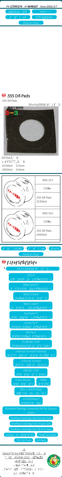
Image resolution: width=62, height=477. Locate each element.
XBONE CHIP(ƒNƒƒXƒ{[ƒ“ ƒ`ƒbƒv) (31, 372)
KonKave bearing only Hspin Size (31, 423)
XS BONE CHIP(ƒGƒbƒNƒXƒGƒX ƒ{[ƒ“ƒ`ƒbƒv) (31, 344)
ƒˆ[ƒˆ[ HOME (12, 248)
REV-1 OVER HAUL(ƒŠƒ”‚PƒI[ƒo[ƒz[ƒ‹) (31, 391)
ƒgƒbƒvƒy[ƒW (17, 11)
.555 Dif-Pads (23, 440)
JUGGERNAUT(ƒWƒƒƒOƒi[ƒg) (31, 401)
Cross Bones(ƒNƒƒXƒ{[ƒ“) (23, 382)
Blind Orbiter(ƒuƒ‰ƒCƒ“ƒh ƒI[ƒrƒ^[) (31, 296)
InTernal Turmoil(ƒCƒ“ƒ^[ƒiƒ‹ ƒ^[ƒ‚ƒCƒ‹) (31, 363)
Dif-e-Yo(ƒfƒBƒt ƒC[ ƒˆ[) (33, 269)
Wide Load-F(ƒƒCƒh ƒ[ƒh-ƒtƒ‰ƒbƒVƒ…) (31, 306)
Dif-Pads (41, 440)
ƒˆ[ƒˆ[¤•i (36, 248)
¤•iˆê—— (44, 11)
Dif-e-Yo (54, 248)
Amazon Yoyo (31, 23)
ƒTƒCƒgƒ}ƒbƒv (44, 17)
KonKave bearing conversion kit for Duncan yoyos (31, 410)
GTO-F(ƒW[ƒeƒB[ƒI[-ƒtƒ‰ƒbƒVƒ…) (31, 277)
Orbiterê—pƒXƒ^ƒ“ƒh (20, 435)
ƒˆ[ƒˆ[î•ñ (18, 17)
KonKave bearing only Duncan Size (31, 418)
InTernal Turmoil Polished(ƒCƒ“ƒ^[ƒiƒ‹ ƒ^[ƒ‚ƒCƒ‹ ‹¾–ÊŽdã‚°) (31, 353)
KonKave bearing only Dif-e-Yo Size (31, 429)
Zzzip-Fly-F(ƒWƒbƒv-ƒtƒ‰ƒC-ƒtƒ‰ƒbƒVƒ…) (31, 325)
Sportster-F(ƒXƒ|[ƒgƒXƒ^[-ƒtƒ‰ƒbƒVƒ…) (31, 315)
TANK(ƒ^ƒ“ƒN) (43, 382)
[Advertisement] (31, 60)
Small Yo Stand (47, 435)
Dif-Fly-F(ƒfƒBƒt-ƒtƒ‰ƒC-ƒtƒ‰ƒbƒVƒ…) (31, 334)
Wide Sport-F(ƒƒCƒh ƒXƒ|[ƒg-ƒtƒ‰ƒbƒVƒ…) (31, 286)
